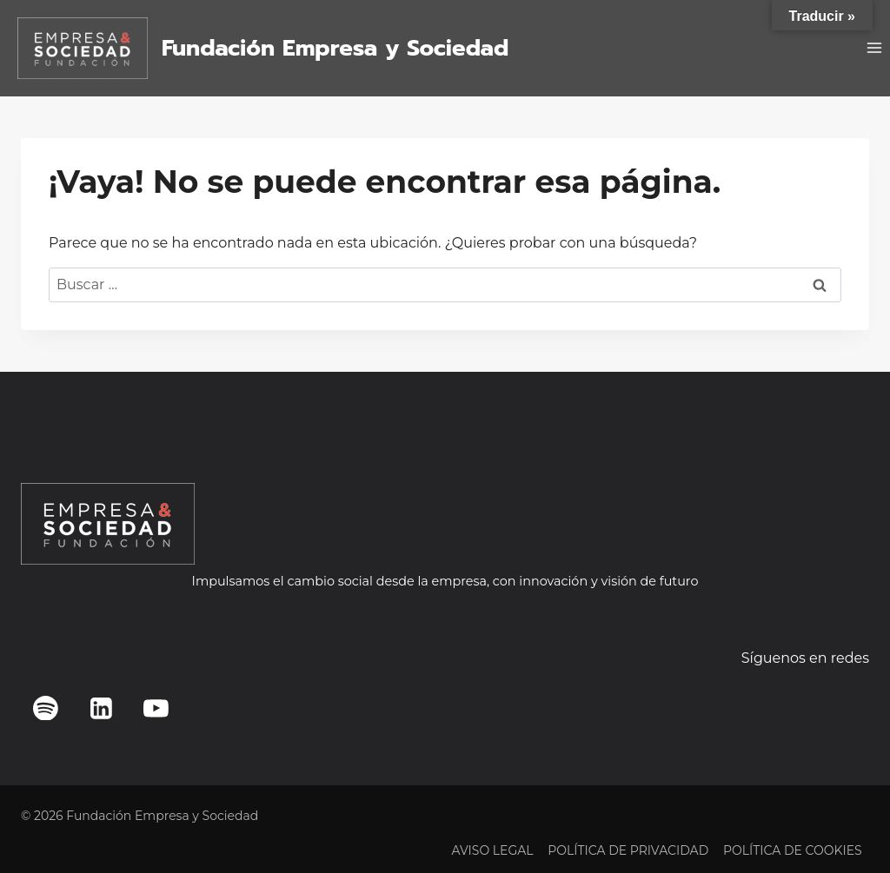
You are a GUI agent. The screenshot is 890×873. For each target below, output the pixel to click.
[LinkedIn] (101, 708)
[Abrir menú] (874, 48)
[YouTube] (156, 708)
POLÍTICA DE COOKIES (792, 850)
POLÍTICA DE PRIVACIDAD (628, 850)
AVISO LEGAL (492, 850)
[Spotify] (46, 708)
